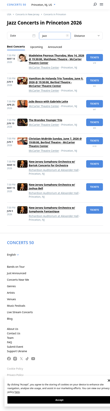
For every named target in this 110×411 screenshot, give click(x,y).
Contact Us (13, 333)
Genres (11, 286)
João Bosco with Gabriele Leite (48, 101)
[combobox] (43, 5)
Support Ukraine (17, 351)
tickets (94, 57)
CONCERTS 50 (16, 4)
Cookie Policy (15, 368)
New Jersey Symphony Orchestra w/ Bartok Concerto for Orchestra (52, 163)
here (17, 392)
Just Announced (16, 273)
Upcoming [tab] (36, 47)
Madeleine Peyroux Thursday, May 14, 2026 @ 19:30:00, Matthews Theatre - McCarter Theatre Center (56, 59)
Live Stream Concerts (20, 312)
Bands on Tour (16, 266)
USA (9, 14)
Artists (11, 292)
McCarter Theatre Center (44, 67)
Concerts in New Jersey (27, 14)
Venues (11, 299)
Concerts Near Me (18, 279)
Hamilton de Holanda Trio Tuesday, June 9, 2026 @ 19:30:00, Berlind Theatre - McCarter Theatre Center (56, 82)
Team (10, 338)
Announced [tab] (55, 47)
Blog (10, 318)
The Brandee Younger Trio (45, 120)
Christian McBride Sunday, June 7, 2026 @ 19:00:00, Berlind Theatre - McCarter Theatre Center (55, 142)
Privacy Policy (15, 375)
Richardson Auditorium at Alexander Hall (54, 170)
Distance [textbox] (79, 35)
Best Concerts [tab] (16, 46)
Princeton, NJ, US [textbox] (41, 4)
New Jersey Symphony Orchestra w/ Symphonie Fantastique (52, 209)
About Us (12, 329)
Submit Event (15, 346)
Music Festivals (16, 305)
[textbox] (54, 36)
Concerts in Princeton (55, 14)
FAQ (9, 342)
